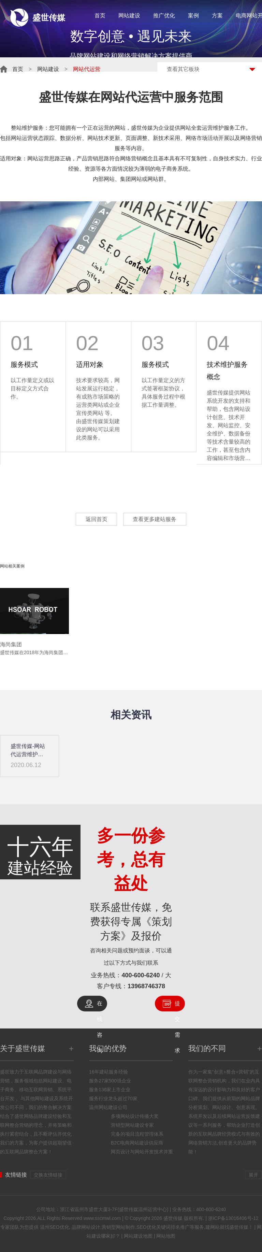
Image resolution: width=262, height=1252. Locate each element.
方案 (217, 15)
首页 (99, 15)
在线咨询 (99, 1006)
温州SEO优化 (54, 1227)
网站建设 (129, 15)
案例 (193, 15)
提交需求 (177, 1006)
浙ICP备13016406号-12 (233, 1218)
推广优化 (164, 15)
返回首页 (95, 519)
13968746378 (146, 986)
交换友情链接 (48, 1175)
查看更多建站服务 (156, 519)
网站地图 (165, 1236)
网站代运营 (131, 97)
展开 (253, 1175)
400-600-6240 (140, 975)
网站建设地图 (138, 1236)
